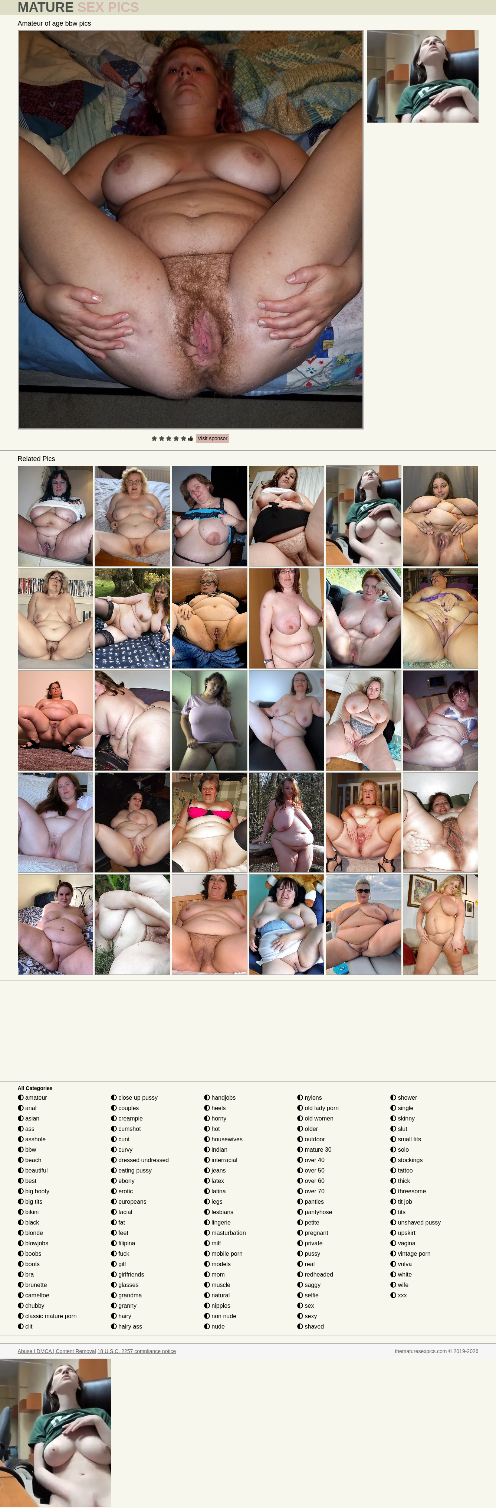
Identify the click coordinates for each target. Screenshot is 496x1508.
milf (212, 1243)
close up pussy (134, 1097)
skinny (402, 1118)
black (28, 1222)
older (307, 1129)
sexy (307, 1316)
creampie (127, 1118)
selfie (308, 1295)
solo (399, 1150)
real (306, 1264)
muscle (217, 1285)
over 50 (311, 1170)
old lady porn (318, 1108)
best (27, 1181)
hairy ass (126, 1326)
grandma (126, 1295)
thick (400, 1181)
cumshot (126, 1129)
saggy (309, 1285)
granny (124, 1306)
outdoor (311, 1139)
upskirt (402, 1233)
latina (215, 1191)
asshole (32, 1139)
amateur (32, 1097)
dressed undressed (140, 1160)
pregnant (312, 1233)
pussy (308, 1254)
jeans (215, 1170)
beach (30, 1160)
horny (215, 1118)
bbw (27, 1150)
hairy (121, 1316)
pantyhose (314, 1212)
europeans (129, 1202)
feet (119, 1233)
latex (214, 1181)
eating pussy (131, 1170)
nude (214, 1326)
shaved (310, 1326)
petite (308, 1222)
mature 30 (314, 1150)
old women (315, 1118)
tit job (401, 1202)
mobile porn (223, 1254)
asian (29, 1118)
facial (121, 1212)
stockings (406, 1160)
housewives (223, 1139)
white (401, 1274)
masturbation (225, 1233)
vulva (401, 1264)
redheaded (315, 1274)
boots (29, 1264)
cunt (120, 1139)
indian (215, 1150)
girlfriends (127, 1274)
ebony (123, 1181)
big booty (33, 1191)
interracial (220, 1160)
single (401, 1108)
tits (397, 1212)
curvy (122, 1150)
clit (25, 1326)
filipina (123, 1243)
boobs (30, 1254)
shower (403, 1097)
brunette (32, 1285)
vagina (402, 1243)
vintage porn (410, 1254)
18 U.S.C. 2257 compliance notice (137, 1351)
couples (125, 1108)
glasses (125, 1285)
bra (26, 1274)
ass (26, 1129)
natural (217, 1295)
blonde (30, 1233)
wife (399, 1285)
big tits (30, 1202)
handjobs (220, 1097)
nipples (217, 1306)
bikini (28, 1212)
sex (305, 1306)
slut (398, 1129)
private (309, 1243)
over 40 (311, 1160)
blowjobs (33, 1243)
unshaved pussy (415, 1222)
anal (27, 1108)
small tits (405, 1139)
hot (212, 1129)
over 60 (311, 1181)
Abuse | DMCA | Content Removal (57, 1351)
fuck (120, 1254)
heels (215, 1108)
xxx (398, 1295)
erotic (122, 1191)
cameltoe (33, 1295)
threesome (408, 1191)
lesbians (218, 1212)
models (217, 1264)
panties (310, 1202)
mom (214, 1274)
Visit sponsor (212, 438)
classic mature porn (47, 1316)
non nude (220, 1316)
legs (213, 1202)
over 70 (311, 1191)
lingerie (217, 1222)
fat (118, 1222)
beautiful (33, 1170)
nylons (309, 1097)
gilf (118, 1264)
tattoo (401, 1170)
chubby (31, 1306)
